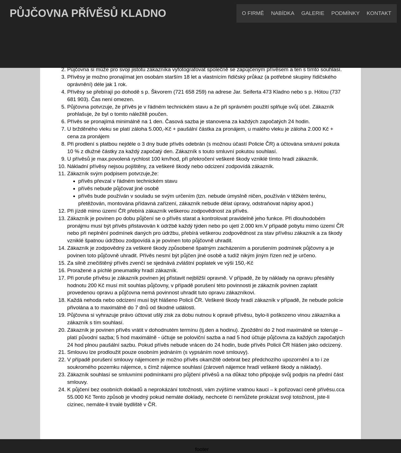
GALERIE (312, 13)
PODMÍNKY (345, 13)
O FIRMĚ (253, 13)
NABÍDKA (282, 13)
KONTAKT (379, 13)
